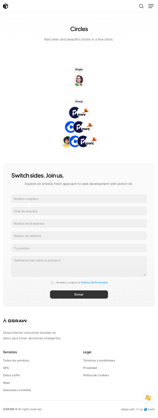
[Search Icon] (141, 6)
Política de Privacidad (94, 282)
